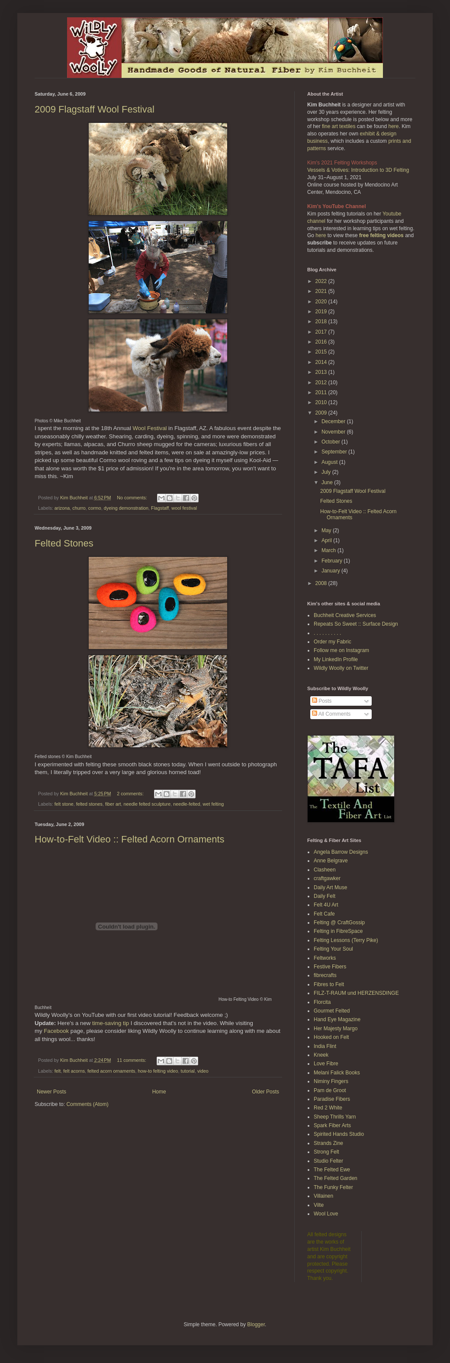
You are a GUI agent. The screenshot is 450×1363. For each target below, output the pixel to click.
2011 (321, 392)
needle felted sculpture (147, 804)
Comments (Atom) (87, 1104)
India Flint (325, 1046)
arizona (62, 508)
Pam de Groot (330, 1090)
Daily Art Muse (330, 887)
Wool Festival (150, 428)
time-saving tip (110, 1023)
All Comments (331, 714)
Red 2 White (328, 1108)
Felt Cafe (324, 914)
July (326, 472)
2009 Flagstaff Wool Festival (94, 109)
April (327, 540)
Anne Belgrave (331, 861)
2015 (321, 352)
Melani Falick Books (337, 1073)
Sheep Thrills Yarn (335, 1117)
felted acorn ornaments (111, 1071)
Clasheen (325, 870)
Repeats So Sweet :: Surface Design (356, 624)
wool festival (184, 508)
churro (79, 508)
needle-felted (186, 804)
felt (58, 1071)
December (334, 421)
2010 (321, 402)
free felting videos (381, 235)
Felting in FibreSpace (338, 931)
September (334, 452)
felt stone (64, 804)
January (331, 571)
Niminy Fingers (331, 1081)
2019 (321, 312)
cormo (94, 508)
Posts (321, 701)
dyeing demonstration (126, 508)
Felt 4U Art (326, 905)
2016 (321, 342)
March (329, 550)
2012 (321, 382)
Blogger (256, 1324)
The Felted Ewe (332, 1170)
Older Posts (265, 1092)
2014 (321, 362)
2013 (321, 372)
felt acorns (74, 1071)
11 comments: (132, 1060)
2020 (321, 302)
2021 (321, 291)
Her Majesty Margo (335, 1028)
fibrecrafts (325, 975)
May (327, 530)
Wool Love (326, 1214)
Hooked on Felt (331, 1037)
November (334, 432)
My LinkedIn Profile (336, 659)
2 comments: (131, 793)
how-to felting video (158, 1071)
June (327, 482)
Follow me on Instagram (341, 650)
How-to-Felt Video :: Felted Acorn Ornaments (130, 839)
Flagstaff (160, 508)
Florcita (322, 1002)
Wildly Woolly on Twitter (341, 668)
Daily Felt (324, 896)
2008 (321, 583)
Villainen (323, 1196)
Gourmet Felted (332, 1011)
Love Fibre (326, 1064)
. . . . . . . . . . (327, 633)
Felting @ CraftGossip (339, 922)
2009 (321, 413)
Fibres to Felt (329, 984)
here (393, 126)
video (203, 1071)
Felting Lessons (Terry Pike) (346, 940)
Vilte (319, 1205)
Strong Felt (326, 1152)
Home (159, 1092)
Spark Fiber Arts (332, 1125)
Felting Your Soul (333, 949)
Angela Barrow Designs (341, 852)
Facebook (56, 1031)
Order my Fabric (332, 642)
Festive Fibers (330, 967)
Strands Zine (328, 1143)
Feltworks (325, 958)
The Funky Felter (333, 1187)
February (332, 561)
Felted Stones (64, 543)
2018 (321, 321)
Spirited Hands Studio (339, 1134)
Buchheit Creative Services (345, 615)
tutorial (188, 1071)
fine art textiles (338, 126)
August (330, 462)
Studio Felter (328, 1161)
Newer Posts (51, 1092)
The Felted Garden (335, 1178)
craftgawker (327, 878)
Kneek (321, 1055)
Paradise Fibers (332, 1099)
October (331, 442)
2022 (321, 281)
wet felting (213, 804)
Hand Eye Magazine (337, 1019)
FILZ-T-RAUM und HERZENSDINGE (356, 993)
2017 (321, 332)
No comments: (132, 497)
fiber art (113, 804)
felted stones (89, 804)
